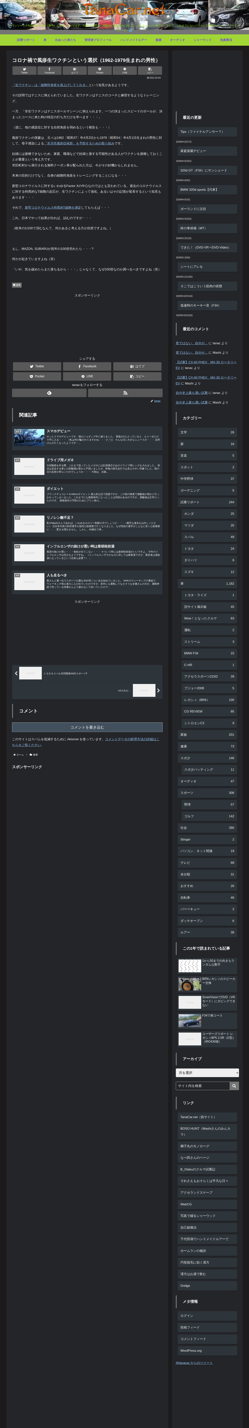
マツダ (209, 526)
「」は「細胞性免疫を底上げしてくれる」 (50, 85)
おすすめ (207, 886)
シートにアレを (191, 267)
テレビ (207, 863)
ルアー (207, 933)
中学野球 (207, 479)
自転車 (207, 898)
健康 (17, 285)
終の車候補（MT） (194, 228)
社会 (207, 828)
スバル (209, 537)
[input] (207, 1086)
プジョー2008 (209, 688)
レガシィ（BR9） (209, 700)
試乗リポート (207, 502)
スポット (207, 467)
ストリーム (209, 642)
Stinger (207, 840)
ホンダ (209, 514)
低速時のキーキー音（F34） (200, 305)
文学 (207, 432)
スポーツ (207, 793)
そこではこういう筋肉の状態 (201, 286)
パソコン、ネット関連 (207, 851)
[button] (150, 70)
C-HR (209, 665)
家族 (207, 735)
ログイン (186, 1316)
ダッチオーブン (207, 921)
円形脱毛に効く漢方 (194, 1262)
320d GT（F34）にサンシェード (203, 170)
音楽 (207, 456)
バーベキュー (207, 909)
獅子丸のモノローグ (194, 1146)
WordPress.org (191, 1350)
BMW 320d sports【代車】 (199, 189)
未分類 (207, 875)
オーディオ (207, 781)
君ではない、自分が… (192, 343)
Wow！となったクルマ (209, 618)
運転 (209, 630)
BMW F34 (209, 653)
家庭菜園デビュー (193, 151)
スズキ (209, 572)
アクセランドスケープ (196, 1192)
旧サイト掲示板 (209, 607)
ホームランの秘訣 (193, 1251)
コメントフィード (193, 1339)
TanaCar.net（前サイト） (198, 1117)
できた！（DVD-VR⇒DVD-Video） (205, 247)
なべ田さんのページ (194, 1157)
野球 (209, 805)
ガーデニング (207, 491)
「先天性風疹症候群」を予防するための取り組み (79, 143)
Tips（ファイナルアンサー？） (202, 132)
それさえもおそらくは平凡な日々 (204, 1181)
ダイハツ (209, 560)
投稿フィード (190, 1327)
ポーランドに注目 (193, 209)
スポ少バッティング (209, 770)
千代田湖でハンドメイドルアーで (204, 1239)
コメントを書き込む (87, 731)
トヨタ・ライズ (209, 595)
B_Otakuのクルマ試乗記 (197, 1169)
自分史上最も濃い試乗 (192, 393)
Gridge (185, 1286)
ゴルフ (209, 816)
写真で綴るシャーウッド (198, 1216)
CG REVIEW (209, 712)
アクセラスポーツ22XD (209, 677)
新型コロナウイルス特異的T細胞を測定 (53, 207)
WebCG (186, 1204)
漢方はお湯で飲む (193, 1274)
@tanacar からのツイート (194, 1363)
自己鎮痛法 (188, 1227)
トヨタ (209, 549)
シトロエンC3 (209, 723)
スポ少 (207, 758)
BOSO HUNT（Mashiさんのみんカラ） (205, 1131)
